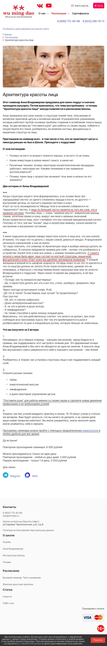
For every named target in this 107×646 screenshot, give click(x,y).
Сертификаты (80, 13)
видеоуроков (90, 430)
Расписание (59, 13)
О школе (9, 535)
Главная (7, 34)
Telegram (15, 476)
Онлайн (7, 542)
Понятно (98, 640)
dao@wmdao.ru (11, 515)
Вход (99, 5)
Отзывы (7, 562)
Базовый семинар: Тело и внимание (22, 577)
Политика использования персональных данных (28, 530)
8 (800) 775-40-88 (68, 21)
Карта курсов (79, 5)
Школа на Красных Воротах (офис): (21, 521)
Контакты (9, 507)
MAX (35, 476)
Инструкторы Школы (14, 555)
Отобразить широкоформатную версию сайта (26, 29)
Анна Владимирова (13, 548)
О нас (42, 13)
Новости (7, 596)
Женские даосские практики (18, 584)
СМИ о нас (8, 603)
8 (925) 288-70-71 (93, 21)
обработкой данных (31, 643)
